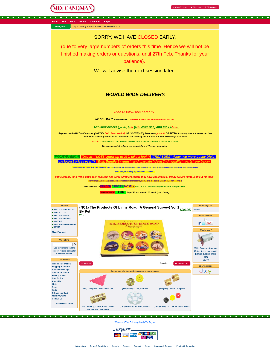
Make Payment (59, 296)
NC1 (118, 26)
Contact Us (57, 299)
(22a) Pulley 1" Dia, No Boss (135, 289)
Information (64, 260)
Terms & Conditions (99, 346)
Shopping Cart (206, 205)
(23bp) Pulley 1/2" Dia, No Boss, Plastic (172, 306)
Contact (137, 346)
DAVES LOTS (60, 213)
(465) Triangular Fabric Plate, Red (98, 289)
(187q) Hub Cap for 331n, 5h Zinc (135, 306)
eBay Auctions (205, 266)
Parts (73, 21)
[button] (180, 7)
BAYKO (57, 227)
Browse (64, 205)
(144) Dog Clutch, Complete (172, 289)
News (54, 287)
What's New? (206, 230)
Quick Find (64, 240)
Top (74, 26)
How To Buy (57, 278)
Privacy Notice (59, 275)
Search (115, 346)
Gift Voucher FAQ (60, 293)
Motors (82, 21)
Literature (95, 21)
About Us (56, 281)
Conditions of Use (60, 272)
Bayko (107, 21)
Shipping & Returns (61, 267)
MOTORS (58, 221)
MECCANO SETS (61, 215)
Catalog (82, 26)
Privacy (126, 346)
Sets (64, 21)
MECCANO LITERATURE (101, 26)
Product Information (61, 264)
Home (55, 21)
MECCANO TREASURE (64, 210)
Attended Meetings (60, 270)
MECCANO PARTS (62, 218)
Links (54, 284)
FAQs (54, 290)
